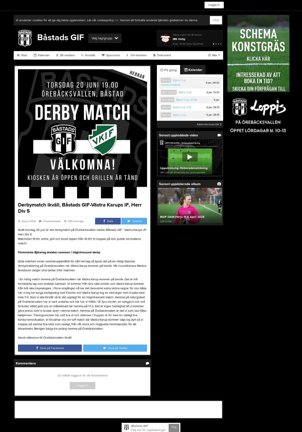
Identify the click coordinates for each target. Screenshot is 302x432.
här (117, 20)
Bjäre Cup (185, 92)
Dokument (162, 55)
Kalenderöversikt (209, 124)
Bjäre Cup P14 (182, 107)
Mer (214, 55)
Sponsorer (111, 55)
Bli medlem (65, 55)
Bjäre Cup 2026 (186, 100)
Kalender (42, 55)
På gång (168, 70)
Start (22, 55)
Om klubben (137, 55)
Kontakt (88, 55)
